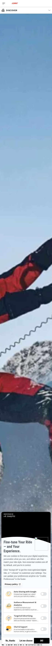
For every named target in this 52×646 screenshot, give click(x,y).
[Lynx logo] (14, 3)
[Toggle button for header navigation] (3, 3)
